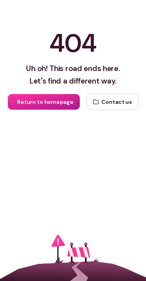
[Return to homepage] (43, 102)
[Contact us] (112, 102)
